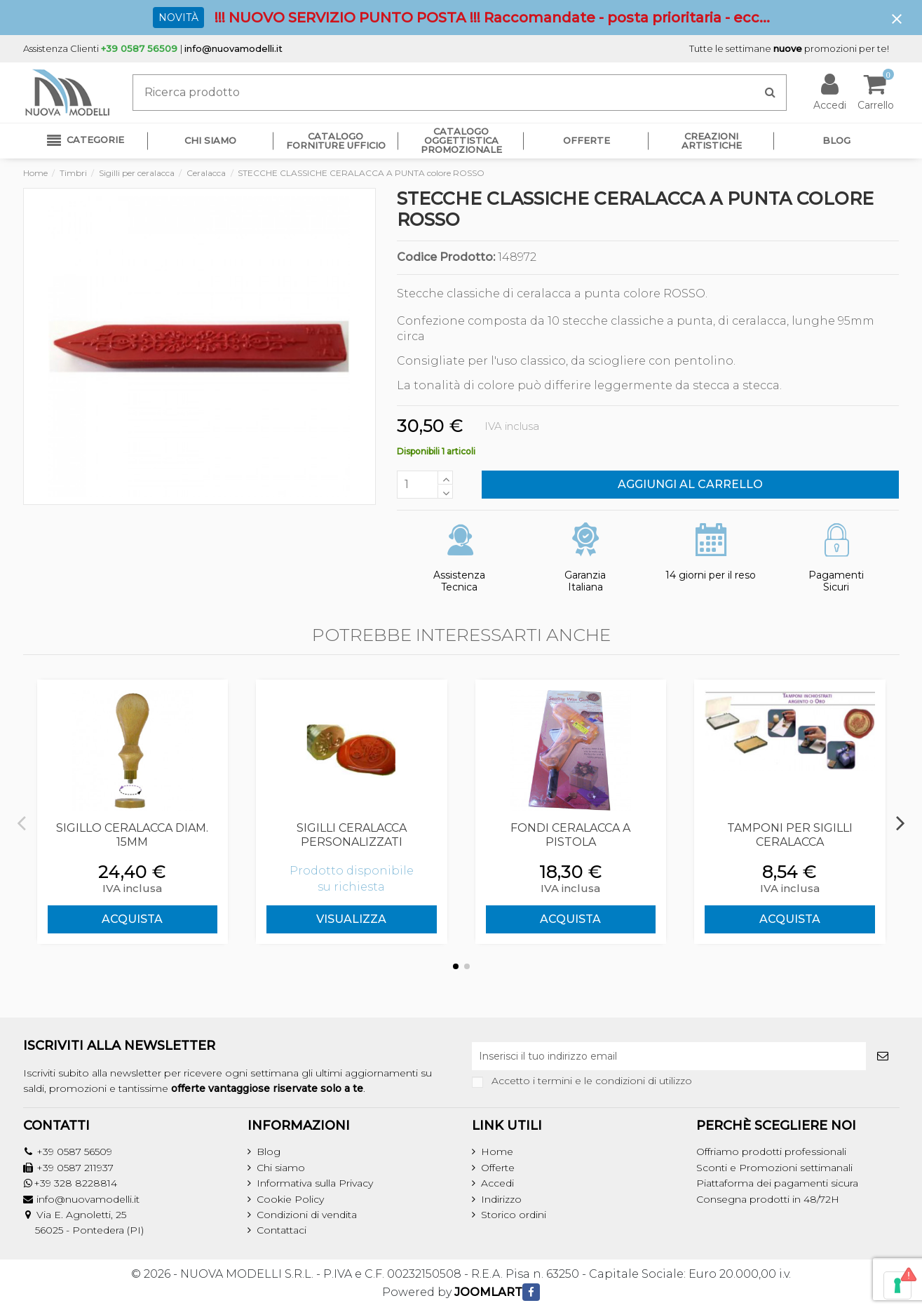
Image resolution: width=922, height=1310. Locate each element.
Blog (268, 1151)
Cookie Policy (290, 1199)
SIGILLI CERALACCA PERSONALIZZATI (352, 834)
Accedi (497, 1183)
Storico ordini (513, 1214)
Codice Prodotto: (446, 257)
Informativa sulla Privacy (315, 1183)
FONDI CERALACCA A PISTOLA (570, 834)
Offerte (498, 1167)
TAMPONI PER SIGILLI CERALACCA (790, 834)
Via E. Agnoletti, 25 (81, 1214)
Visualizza (351, 919)
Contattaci (281, 1230)
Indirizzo (501, 1199)
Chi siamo (281, 1167)
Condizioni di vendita (307, 1214)
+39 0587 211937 (75, 1167)
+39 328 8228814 (75, 1183)
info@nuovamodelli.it (233, 48)
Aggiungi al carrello (690, 484)
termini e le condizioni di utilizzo (615, 1080)
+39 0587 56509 (74, 1151)
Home (497, 1151)
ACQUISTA (132, 919)
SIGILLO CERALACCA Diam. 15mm (132, 834)
